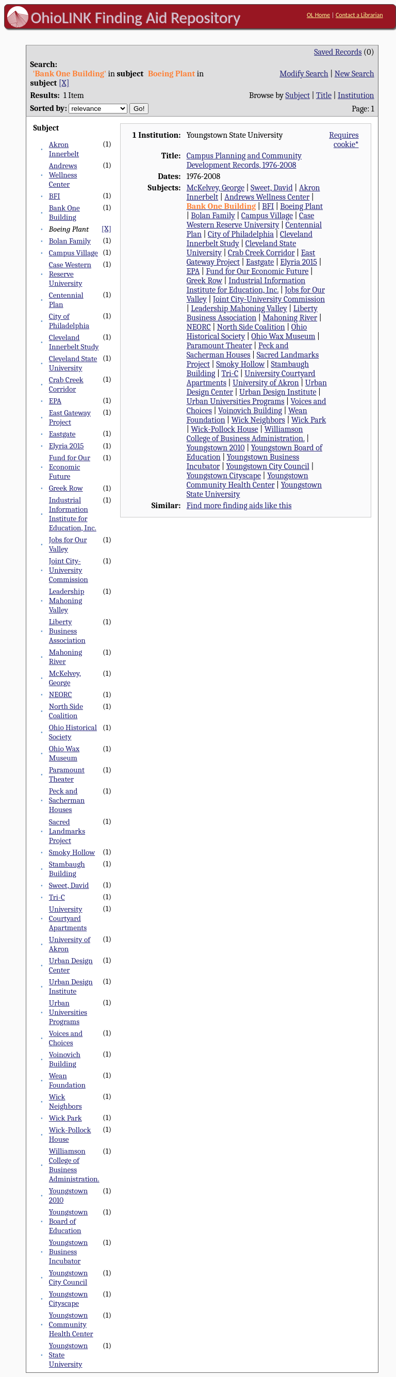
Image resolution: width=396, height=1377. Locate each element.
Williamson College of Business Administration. (74, 1165)
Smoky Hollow (72, 852)
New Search (354, 73)
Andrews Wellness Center (63, 175)
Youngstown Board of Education (68, 1221)
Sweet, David (69, 885)
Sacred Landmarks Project (67, 831)
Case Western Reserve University (70, 274)
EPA (55, 401)
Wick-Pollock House (224, 429)
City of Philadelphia (69, 321)
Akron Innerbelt (64, 149)
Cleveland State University (73, 363)
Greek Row (66, 488)
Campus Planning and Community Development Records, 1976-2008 (244, 160)
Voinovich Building (64, 1059)
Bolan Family (70, 241)
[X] (64, 83)
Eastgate (62, 434)
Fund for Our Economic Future (69, 467)
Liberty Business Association (67, 631)
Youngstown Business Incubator (68, 1252)
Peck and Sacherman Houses (67, 800)
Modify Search (303, 73)
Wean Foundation (67, 1080)
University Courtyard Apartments (68, 918)
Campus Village (73, 252)
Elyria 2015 (66, 445)
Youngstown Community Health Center (71, 1324)
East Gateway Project (70, 417)
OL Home (318, 15)
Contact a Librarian (359, 15)
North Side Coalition (66, 711)
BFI (54, 196)
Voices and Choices (65, 1038)
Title (324, 95)
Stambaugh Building (67, 869)
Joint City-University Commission (68, 570)
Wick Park (65, 1118)
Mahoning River (65, 656)
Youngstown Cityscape (68, 1298)
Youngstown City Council (68, 1277)
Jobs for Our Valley (68, 544)
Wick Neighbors (65, 1101)
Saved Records (337, 52)
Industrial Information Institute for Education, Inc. (72, 513)
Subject (298, 95)
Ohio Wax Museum (64, 753)
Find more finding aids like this (239, 505)
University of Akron (266, 382)
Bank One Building (64, 212)
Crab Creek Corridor (66, 384)
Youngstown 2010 (216, 447)
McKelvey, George (65, 678)
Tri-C (57, 897)
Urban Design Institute (71, 986)
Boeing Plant (301, 206)
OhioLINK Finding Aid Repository (136, 17)
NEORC (60, 694)
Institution (356, 95)
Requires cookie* (343, 140)
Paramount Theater (67, 774)
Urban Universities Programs (68, 1012)
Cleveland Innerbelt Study (74, 342)
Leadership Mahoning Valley (67, 600)
